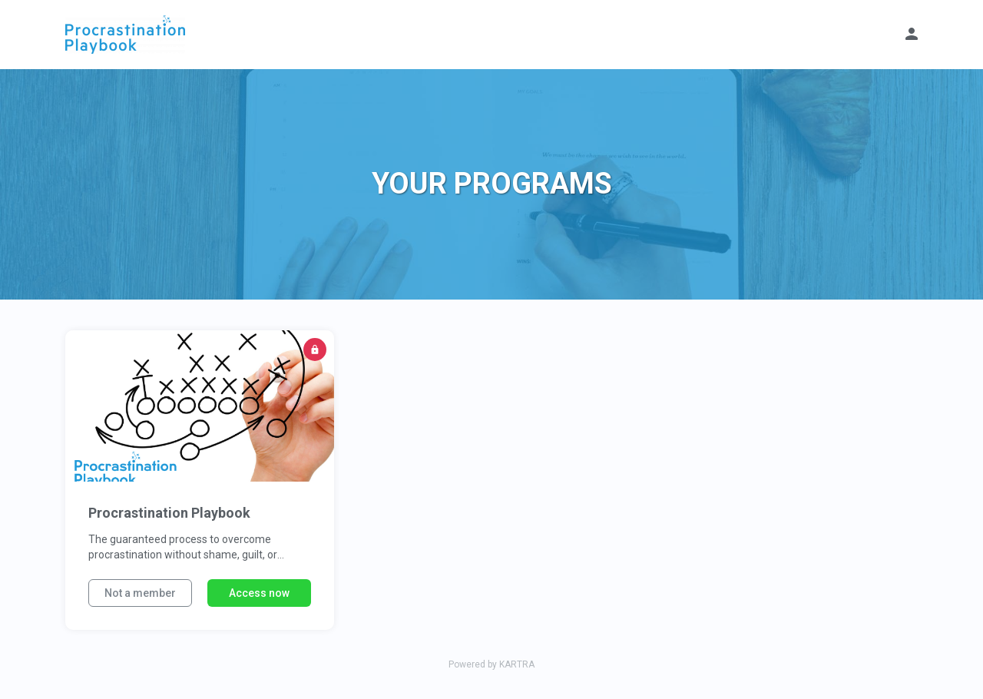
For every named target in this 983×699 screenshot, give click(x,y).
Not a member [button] (140, 593)
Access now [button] (259, 593)
